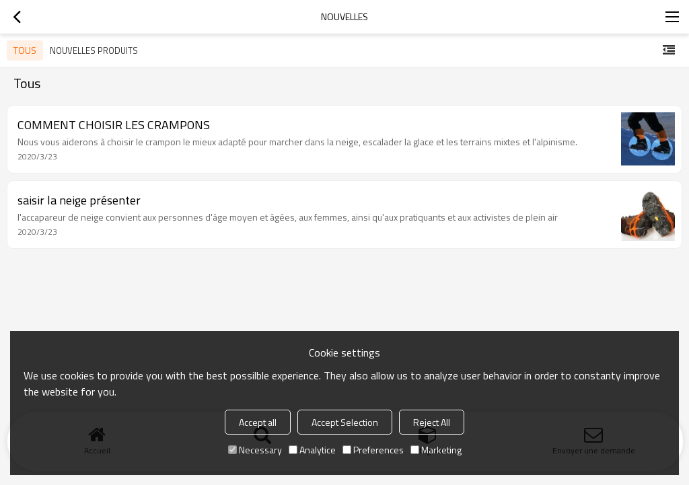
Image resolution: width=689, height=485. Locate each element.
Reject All (431, 422)
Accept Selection (345, 422)
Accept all (258, 422)
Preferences (373, 450)
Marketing (436, 450)
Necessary (255, 450)
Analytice (312, 450)
